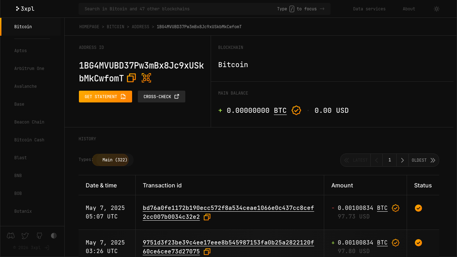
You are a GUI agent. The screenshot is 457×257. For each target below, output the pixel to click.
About (409, 9)
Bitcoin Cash (29, 140)
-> (322, 9)
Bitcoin (23, 27)
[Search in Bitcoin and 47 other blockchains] (181, 9)
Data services (369, 9)
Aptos (20, 51)
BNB (18, 175)
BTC (280, 110)
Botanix (23, 211)
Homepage (89, 27)
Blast (20, 158)
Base (19, 104)
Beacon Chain (29, 122)
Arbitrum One (29, 68)
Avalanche (25, 86)
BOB (18, 193)
